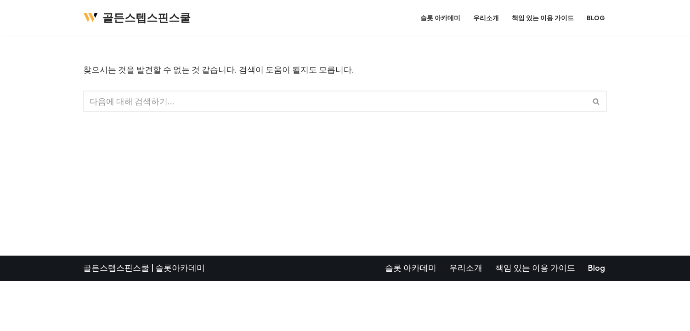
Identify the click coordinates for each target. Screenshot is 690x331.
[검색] (334, 101)
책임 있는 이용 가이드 (543, 17)
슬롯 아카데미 (440, 17)
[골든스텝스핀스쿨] (137, 17)
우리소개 (486, 17)
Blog (596, 17)
